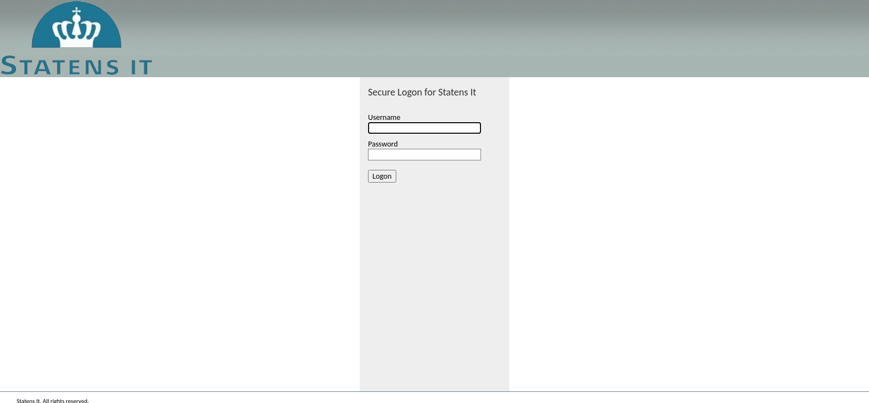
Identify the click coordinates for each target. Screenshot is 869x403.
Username (384, 117)
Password (383, 144)
